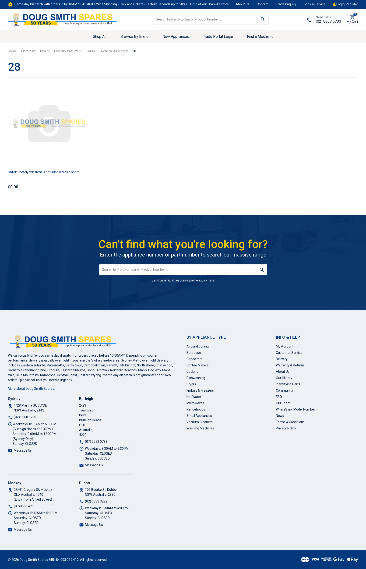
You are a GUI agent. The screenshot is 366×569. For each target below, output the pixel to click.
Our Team (283, 403)
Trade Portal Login (218, 36)
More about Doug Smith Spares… (32, 388)
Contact (262, 4)
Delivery (282, 359)
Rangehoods (196, 409)
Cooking (192, 371)
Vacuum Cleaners (200, 422)
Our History (284, 378)
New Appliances (175, 36)
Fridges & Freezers (200, 390)
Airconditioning (198, 346)
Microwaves (195, 403)
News (280, 416)
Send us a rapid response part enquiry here (183, 280)
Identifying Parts (288, 384)
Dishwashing (196, 378)
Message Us (23, 450)
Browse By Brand (134, 36)
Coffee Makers (198, 365)
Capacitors (194, 359)
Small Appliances (199, 416)
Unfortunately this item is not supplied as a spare (44, 172)
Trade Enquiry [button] (286, 4)
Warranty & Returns (290, 365)
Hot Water (194, 397)
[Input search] (205, 19)
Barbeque (194, 353)
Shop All (99, 36)
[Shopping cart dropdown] (352, 19)
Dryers (191, 384)
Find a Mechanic (260, 36)
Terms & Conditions (290, 422)
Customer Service (289, 353)
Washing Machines (200, 428)
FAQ (279, 397)
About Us (242, 4)
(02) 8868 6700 (328, 21)
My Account (284, 346)
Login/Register (345, 4)
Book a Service (314, 4)
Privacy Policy (286, 428)
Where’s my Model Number (295, 409)
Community (284, 390)
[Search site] (263, 19)
